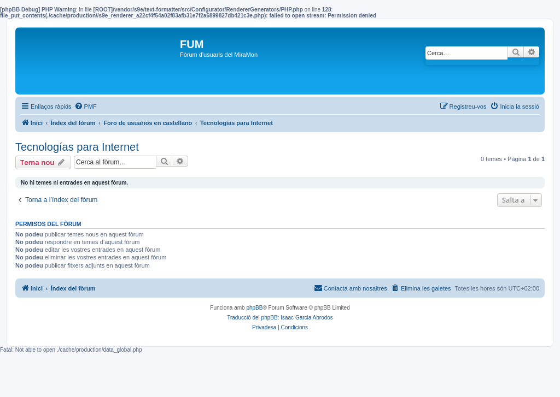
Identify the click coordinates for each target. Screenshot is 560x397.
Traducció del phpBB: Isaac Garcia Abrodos (280, 318)
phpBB (254, 308)
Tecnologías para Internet (77, 147)
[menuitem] (85, 106)
